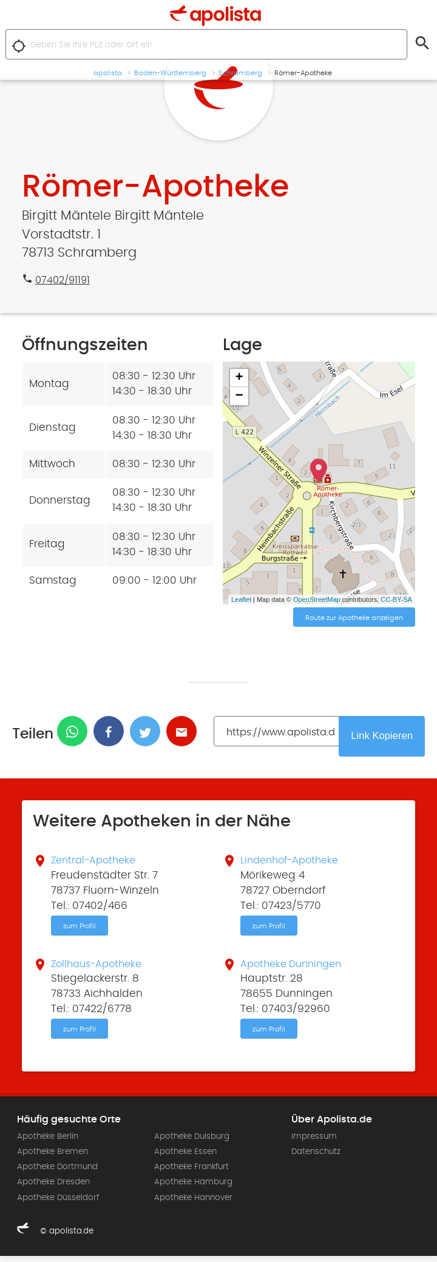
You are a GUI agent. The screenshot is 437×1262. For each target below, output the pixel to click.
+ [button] (239, 378)
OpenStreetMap (316, 599)
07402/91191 (64, 280)
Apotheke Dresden (53, 1188)
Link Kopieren (386, 737)
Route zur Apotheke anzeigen (354, 618)
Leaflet (241, 599)
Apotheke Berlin (47, 1142)
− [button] (239, 396)
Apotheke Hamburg (193, 1188)
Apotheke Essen (185, 1158)
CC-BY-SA (396, 599)
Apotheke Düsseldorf (58, 1204)
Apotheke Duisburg (191, 1142)
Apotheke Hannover (193, 1204)
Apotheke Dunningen (295, 968)
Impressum (314, 1142)
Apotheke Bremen (52, 1158)
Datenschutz (315, 1158)
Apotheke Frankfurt (191, 1173)
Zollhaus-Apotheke (100, 968)
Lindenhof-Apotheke (293, 863)
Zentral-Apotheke (96, 863)
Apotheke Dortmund (57, 1173)
